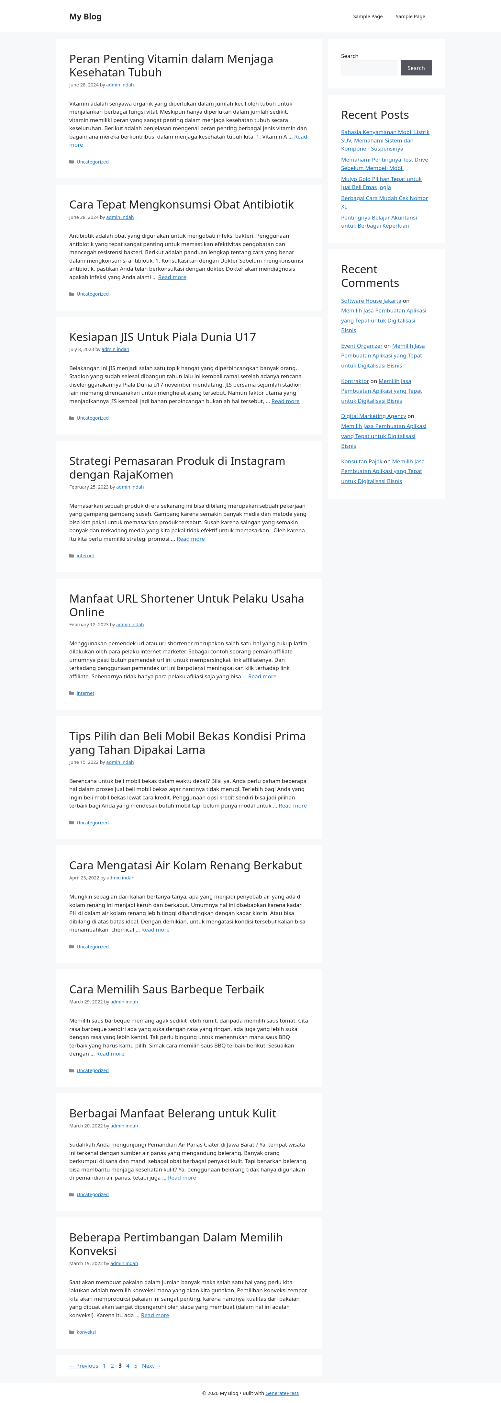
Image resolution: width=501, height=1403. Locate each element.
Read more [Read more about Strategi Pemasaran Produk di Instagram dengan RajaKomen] (191, 538)
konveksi (86, 1332)
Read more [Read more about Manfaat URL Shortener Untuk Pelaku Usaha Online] (262, 676)
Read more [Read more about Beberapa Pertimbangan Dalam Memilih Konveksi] (155, 1315)
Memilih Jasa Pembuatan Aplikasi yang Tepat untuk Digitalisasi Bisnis (383, 320)
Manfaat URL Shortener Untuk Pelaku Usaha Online (186, 605)
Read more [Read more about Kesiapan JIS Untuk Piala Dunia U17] (286, 401)
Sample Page (368, 16)
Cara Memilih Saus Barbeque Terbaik (166, 989)
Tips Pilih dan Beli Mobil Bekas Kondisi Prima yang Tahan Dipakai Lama (187, 742)
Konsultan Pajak (362, 461)
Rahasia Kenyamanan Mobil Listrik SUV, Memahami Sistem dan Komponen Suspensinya (385, 140)
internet (85, 555)
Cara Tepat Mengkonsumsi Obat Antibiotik (181, 204)
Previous (83, 1365)
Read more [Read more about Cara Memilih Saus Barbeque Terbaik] (110, 1053)
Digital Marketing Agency (373, 416)
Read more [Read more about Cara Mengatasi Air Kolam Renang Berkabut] (155, 929)
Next (151, 1365)
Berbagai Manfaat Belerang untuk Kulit (172, 1113)
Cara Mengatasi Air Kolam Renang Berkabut (185, 865)
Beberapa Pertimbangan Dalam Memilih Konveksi (176, 1243)
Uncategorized (93, 162)
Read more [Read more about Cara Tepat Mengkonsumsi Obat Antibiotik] (172, 277)
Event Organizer (362, 345)
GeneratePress (282, 1393)
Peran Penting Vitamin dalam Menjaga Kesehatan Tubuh (171, 65)
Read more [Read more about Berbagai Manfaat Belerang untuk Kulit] (182, 1177)
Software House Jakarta (371, 300)
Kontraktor (355, 381)
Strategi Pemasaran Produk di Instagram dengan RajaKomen (177, 467)
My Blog (85, 16)
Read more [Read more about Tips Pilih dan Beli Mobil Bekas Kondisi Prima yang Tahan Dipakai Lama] (293, 805)
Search (350, 56)
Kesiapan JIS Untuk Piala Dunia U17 (162, 336)
